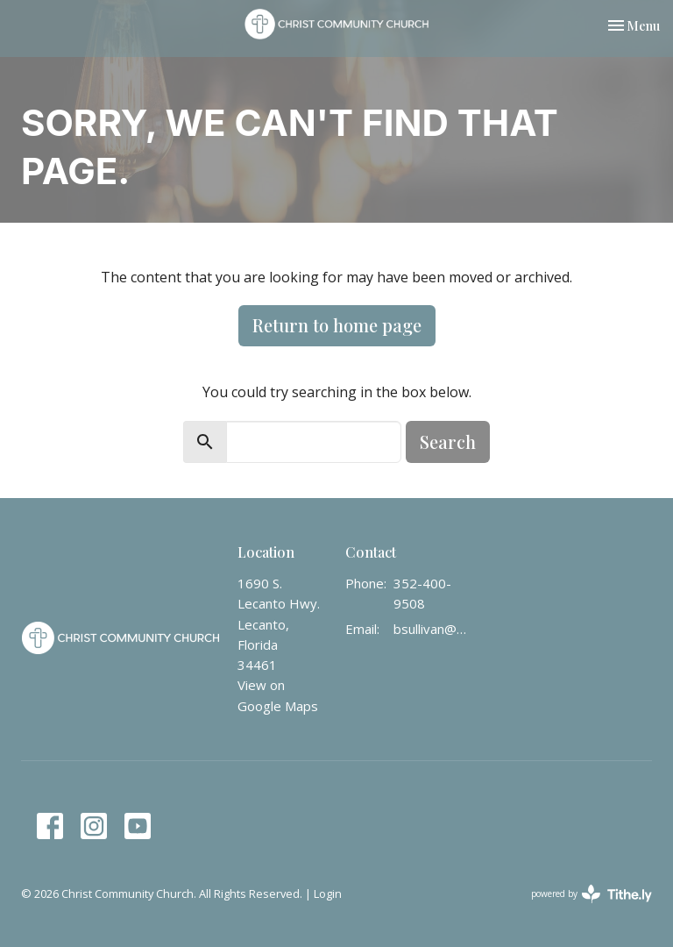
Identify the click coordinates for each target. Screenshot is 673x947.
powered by (591, 893)
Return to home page (337, 325)
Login (328, 893)
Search (448, 441)
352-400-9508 (422, 593)
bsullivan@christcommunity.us (432, 628)
